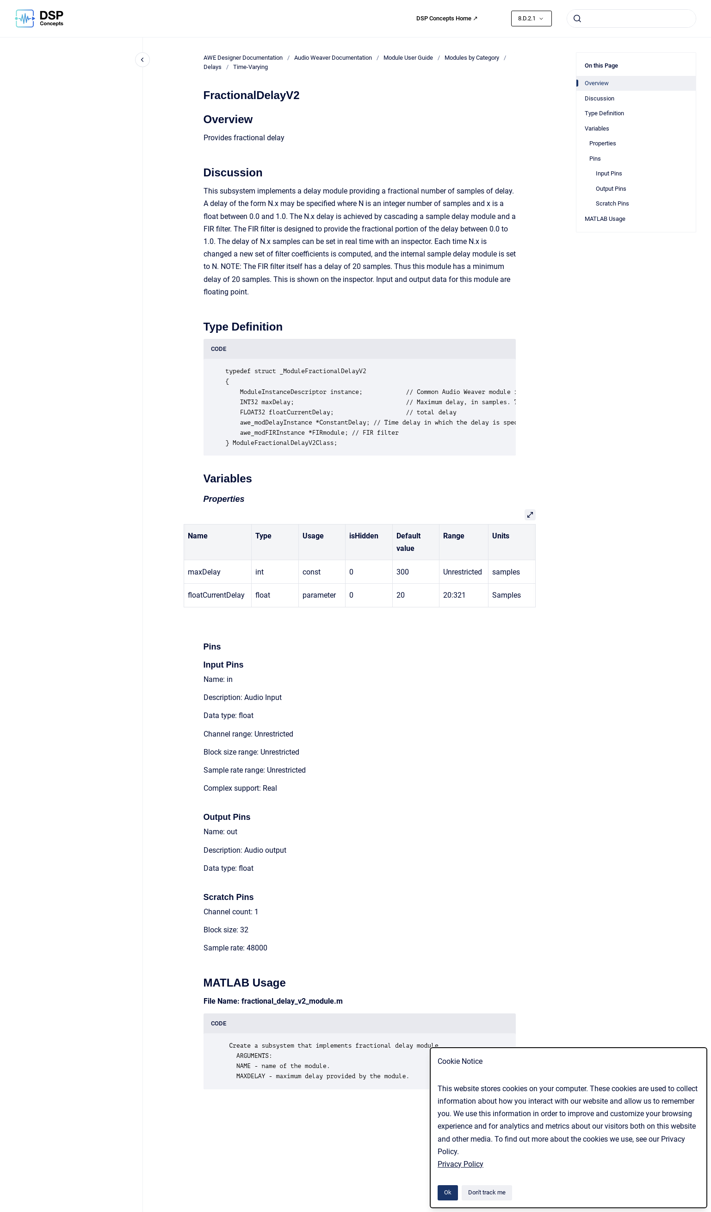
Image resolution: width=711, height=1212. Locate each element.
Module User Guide (408, 57)
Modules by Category (472, 57)
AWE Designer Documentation (243, 57)
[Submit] (577, 18)
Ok (447, 1192)
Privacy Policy (460, 1164)
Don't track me (487, 1192)
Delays (213, 66)
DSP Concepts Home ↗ (447, 18)
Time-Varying (250, 66)
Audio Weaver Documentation (333, 57)
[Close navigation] (142, 59)
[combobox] (631, 18)
